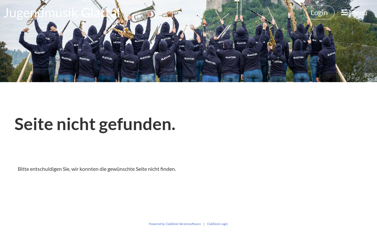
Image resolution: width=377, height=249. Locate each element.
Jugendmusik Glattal (61, 12)
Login (319, 12)
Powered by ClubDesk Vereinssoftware (175, 224)
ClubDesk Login (217, 224)
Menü (354, 12)
